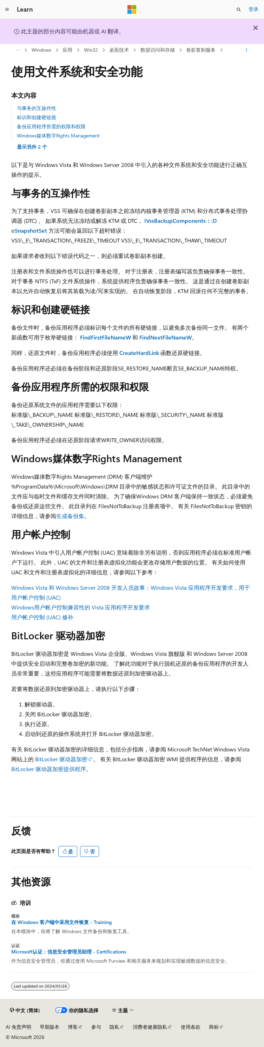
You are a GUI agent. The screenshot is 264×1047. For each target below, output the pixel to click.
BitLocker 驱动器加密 (61, 759)
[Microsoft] (132, 9)
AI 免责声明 (18, 1026)
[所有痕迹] (17, 50)
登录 (253, 9)
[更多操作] (246, 50)
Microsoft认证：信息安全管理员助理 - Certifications (68, 952)
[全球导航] (7, 9)
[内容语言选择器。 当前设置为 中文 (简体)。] (25, 1010)
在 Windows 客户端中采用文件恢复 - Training (61, 922)
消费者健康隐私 (150, 1026)
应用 (67, 49)
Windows (41, 49)
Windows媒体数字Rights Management (58, 135)
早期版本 (49, 1026)
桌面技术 (119, 49)
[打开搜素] (239, 9)
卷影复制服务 (201, 49)
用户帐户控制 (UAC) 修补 (42, 617)
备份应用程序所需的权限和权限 (51, 126)
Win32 (91, 49)
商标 (214, 1026)
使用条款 (190, 1026)
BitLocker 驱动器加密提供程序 (48, 769)
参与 (96, 1026)
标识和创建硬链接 (36, 117)
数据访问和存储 (157, 49)
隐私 (114, 1026)
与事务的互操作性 (36, 108)
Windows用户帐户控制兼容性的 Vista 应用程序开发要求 (80, 607)
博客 (73, 1026)
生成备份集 (70, 515)
